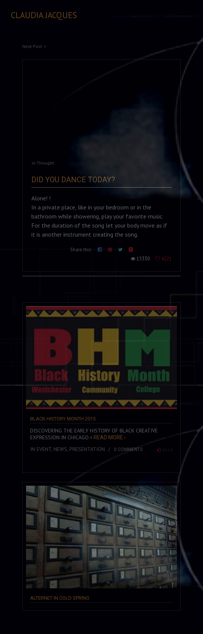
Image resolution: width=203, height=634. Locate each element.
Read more (107, 437)
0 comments (128, 449)
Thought (45, 163)
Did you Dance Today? (73, 179)
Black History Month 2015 (62, 419)
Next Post (32, 46)
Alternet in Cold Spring (59, 598)
